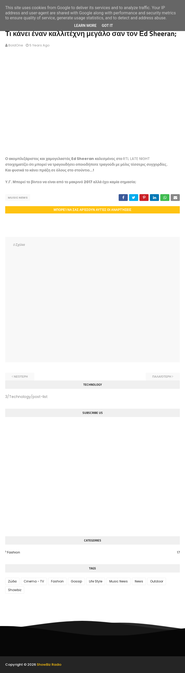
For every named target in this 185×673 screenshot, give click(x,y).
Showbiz (14, 590)
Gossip (76, 581)
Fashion (93, 552)
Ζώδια (12, 581)
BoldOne (15, 45)
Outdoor (156, 581)
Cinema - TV (34, 581)
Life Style (95, 581)
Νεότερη (21, 376)
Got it (107, 25)
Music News (18, 197)
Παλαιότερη (161, 376)
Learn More (85, 25)
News (139, 581)
